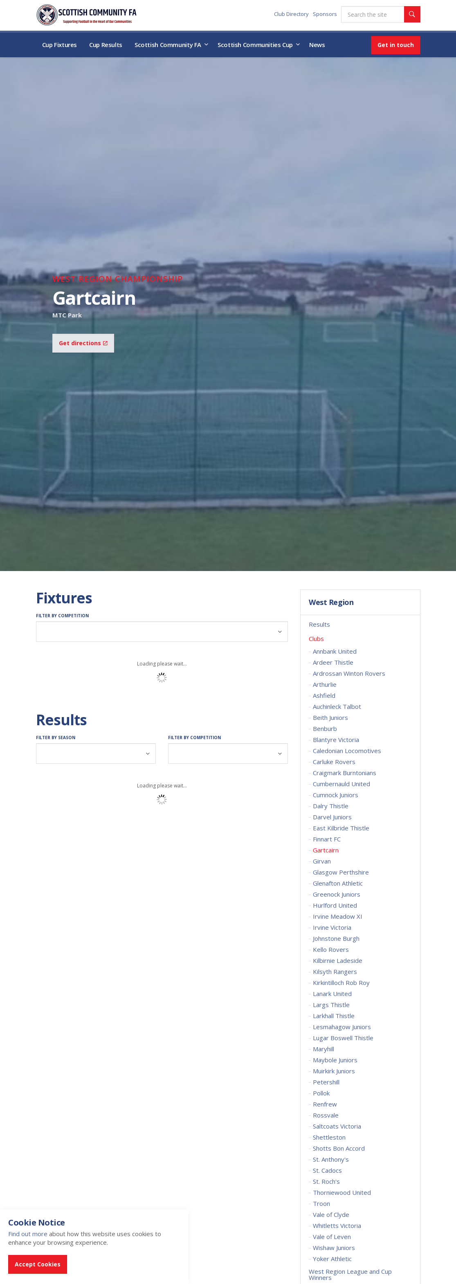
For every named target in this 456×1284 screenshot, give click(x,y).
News (317, 44)
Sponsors (325, 14)
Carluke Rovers (334, 762)
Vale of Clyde (331, 1214)
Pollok (321, 1093)
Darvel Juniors (332, 817)
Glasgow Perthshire (341, 872)
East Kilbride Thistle (341, 828)
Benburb (325, 728)
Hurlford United (335, 905)
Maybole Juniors (335, 1060)
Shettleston (329, 1137)
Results (319, 624)
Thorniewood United (342, 1192)
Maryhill (323, 1049)
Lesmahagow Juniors (342, 1027)
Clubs (316, 638)
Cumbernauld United (341, 784)
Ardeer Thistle (333, 662)
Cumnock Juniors (335, 795)
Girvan (322, 861)
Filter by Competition (62, 615)
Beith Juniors (330, 717)
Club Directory (291, 14)
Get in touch (395, 45)
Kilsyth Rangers (335, 971)
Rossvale (326, 1115)
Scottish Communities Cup (255, 44)
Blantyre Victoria (336, 739)
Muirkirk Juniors (334, 1071)
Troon (321, 1203)
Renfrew (325, 1104)
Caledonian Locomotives (347, 751)
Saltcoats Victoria (337, 1126)
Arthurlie (325, 684)
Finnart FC (327, 839)
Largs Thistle (331, 1005)
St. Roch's (326, 1181)
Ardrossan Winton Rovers (349, 673)
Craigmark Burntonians (344, 773)
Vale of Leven (332, 1236)
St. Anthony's (331, 1159)
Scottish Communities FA (87, 15)
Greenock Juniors (336, 894)
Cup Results (105, 44)
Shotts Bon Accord (339, 1148)
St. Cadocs (327, 1170)
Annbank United (335, 651)
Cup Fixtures (59, 44)
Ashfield (324, 695)
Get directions (83, 343)
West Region (331, 602)
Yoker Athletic (332, 1259)
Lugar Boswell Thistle (343, 1038)
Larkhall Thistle (334, 1016)
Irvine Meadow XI (337, 916)
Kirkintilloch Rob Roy (341, 982)
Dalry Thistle (330, 806)
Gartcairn (326, 850)
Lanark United (332, 993)
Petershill (326, 1082)
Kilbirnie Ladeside (337, 960)
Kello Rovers (331, 949)
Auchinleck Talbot (337, 706)
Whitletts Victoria (337, 1225)
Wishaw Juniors (334, 1248)
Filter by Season (55, 737)
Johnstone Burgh (336, 938)
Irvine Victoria (332, 927)
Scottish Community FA (168, 44)
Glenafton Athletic (338, 883)
